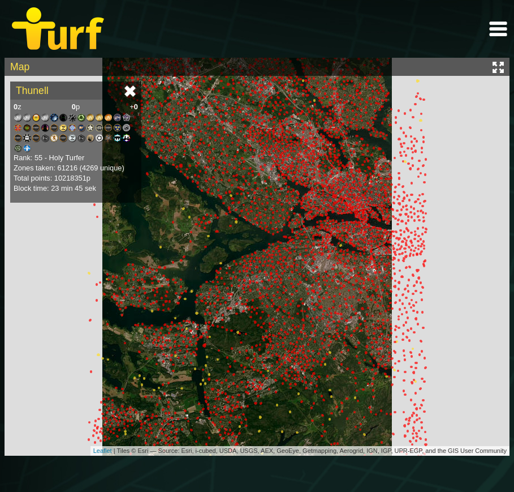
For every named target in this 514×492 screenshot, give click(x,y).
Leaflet (102, 450)
